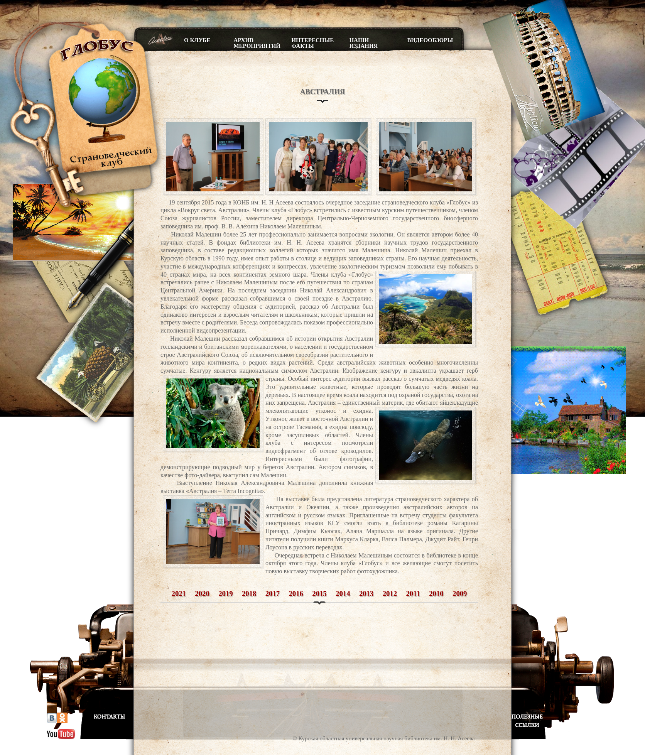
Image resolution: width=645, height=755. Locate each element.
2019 (225, 593)
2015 (319, 593)
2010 (436, 593)
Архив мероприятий (256, 43)
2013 (366, 593)
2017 (272, 593)
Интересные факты (312, 43)
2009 (460, 593)
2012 (390, 593)
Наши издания (363, 43)
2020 (202, 593)
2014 (343, 593)
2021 (179, 593)
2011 (413, 593)
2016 (296, 593)
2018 (249, 593)
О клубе (197, 40)
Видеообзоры (430, 40)
